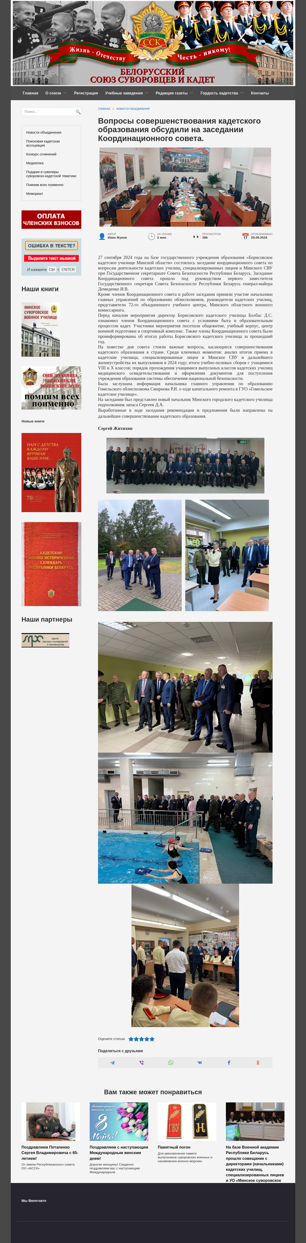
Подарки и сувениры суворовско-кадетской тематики (51, 174)
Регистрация (86, 93)
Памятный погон (174, 1147)
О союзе (53, 93)
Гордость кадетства (219, 93)
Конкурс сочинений (41, 154)
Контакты (260, 93)
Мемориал (34, 194)
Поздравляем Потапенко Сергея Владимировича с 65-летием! (50, 1152)
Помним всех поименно (45, 185)
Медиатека (35, 163)
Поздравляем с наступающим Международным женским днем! (119, 1152)
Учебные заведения (124, 93)
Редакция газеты (172, 93)
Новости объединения (43, 132)
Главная (30, 93)
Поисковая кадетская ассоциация (43, 143)
